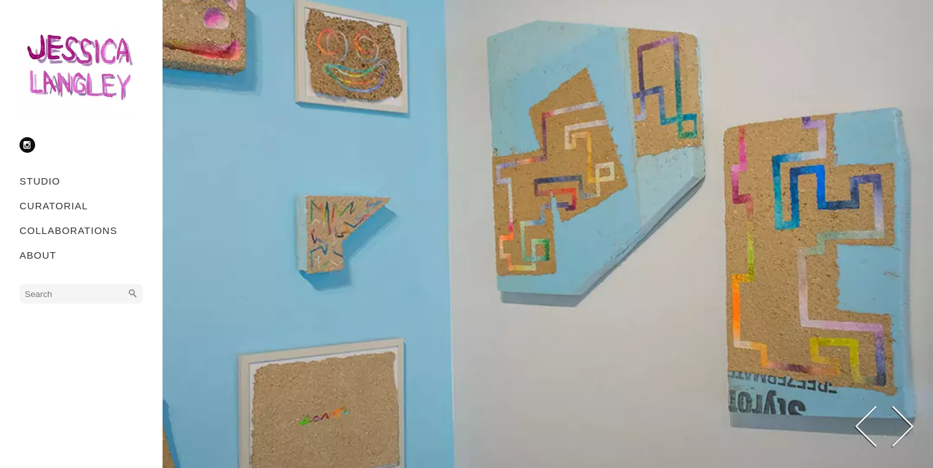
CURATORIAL (54, 205)
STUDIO (40, 181)
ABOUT (38, 255)
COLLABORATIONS (68, 230)
